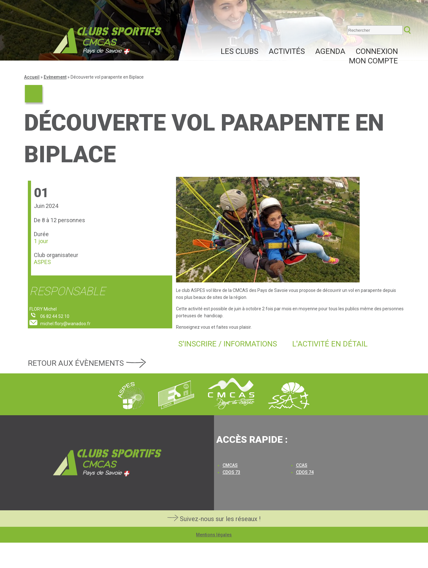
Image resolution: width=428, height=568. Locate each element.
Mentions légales (214, 534)
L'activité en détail (330, 343)
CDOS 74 (305, 472)
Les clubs (239, 51)
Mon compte (373, 60)
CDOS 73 (231, 472)
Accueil (32, 77)
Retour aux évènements (76, 363)
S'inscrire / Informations (227, 343)
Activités (287, 51)
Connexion (377, 51)
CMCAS (230, 465)
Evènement (55, 77)
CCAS (301, 465)
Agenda (330, 51)
